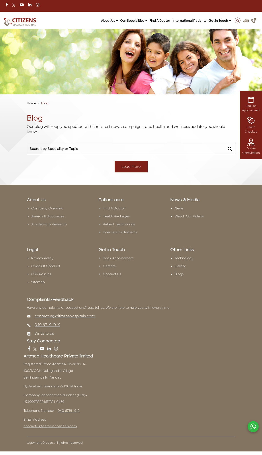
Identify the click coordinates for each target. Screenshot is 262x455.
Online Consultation (251, 147)
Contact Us (112, 274)
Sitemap (38, 282)
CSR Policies (41, 274)
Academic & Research (49, 224)
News (179, 208)
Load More (131, 166)
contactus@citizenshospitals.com (65, 316)
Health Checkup (251, 126)
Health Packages (116, 216)
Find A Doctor (159, 21)
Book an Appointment (251, 105)
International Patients (189, 21)
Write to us (44, 333)
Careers (109, 266)
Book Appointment (118, 258)
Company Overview (47, 208)
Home (31, 103)
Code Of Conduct (45, 266)
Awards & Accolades (47, 216)
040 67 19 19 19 (47, 324)
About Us (109, 21)
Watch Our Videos (189, 216)
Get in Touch (220, 21)
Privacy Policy (42, 258)
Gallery (180, 266)
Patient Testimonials (119, 224)
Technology (184, 258)
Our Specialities (133, 21)
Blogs (179, 274)
